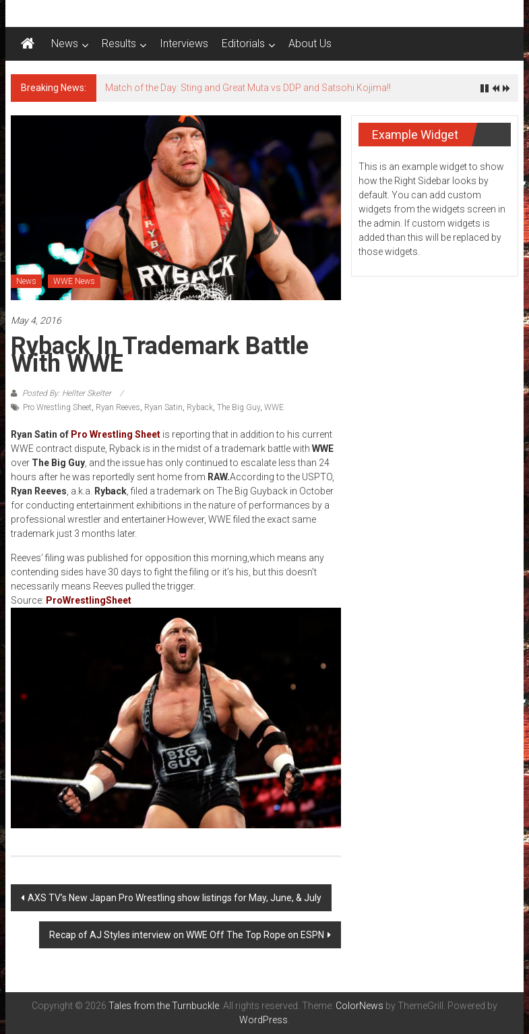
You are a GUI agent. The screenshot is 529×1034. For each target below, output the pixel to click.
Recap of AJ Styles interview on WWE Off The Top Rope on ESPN (186, 934)
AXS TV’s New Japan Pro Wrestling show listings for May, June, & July (174, 897)
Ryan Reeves (118, 407)
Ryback (200, 407)
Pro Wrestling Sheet (57, 407)
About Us (310, 43)
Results (119, 43)
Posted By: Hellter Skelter (66, 393)
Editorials (243, 43)
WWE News (74, 281)
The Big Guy (238, 407)
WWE (274, 407)
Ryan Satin (163, 407)
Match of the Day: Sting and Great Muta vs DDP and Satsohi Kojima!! (248, 87)
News (64, 43)
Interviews (184, 43)
